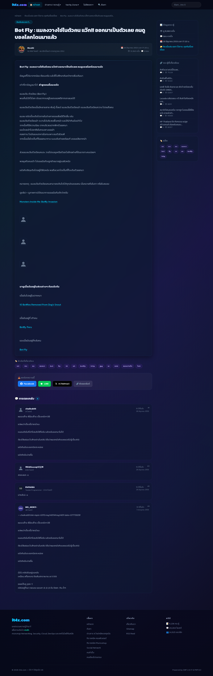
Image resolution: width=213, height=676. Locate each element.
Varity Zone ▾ (72, 4)
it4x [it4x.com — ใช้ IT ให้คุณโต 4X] (19, 4)
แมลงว (184, 146)
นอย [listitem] (116, 366)
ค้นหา (89, 628)
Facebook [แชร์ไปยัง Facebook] (27, 383)
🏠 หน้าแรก (35, 4)
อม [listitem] (33, 366)
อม (176, 146)
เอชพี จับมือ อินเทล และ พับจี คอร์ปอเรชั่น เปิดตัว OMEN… (177, 89)
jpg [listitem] (101, 366)
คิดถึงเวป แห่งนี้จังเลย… (177, 71)
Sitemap (130, 628)
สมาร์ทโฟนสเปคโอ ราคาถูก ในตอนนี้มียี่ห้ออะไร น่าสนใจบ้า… (177, 112)
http (163, 156)
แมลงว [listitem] (42, 366)
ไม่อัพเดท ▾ (88, 4)
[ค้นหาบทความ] (186, 4)
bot (163, 151)
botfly (190, 151)
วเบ (169, 146)
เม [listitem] (108, 366)
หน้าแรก (18, 15)
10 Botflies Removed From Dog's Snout (40, 304)
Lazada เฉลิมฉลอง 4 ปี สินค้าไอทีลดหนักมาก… (177, 101)
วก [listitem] (67, 366)
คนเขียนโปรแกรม (94, 657)
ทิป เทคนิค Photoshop (96, 643)
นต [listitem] (18, 366)
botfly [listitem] (83, 366)
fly (170, 151)
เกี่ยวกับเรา (131, 624)
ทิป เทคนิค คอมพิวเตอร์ (96, 638)
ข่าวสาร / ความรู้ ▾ (53, 4)
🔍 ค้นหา (102, 4)
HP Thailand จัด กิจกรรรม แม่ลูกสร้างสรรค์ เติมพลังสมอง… (177, 124)
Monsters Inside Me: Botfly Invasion (38, 201)
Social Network (94, 647)
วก (176, 151)
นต (163, 146)
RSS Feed (130, 633)
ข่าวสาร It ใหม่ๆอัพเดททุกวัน (98, 633)
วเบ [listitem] (25, 366)
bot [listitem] (51, 366)
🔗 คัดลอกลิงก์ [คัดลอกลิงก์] (83, 383)
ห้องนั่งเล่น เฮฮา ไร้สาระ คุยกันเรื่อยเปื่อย (41, 15)
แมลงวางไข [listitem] (127, 366)
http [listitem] (93, 366)
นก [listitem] (74, 366)
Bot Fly (23, 349)
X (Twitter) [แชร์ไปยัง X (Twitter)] (62, 383)
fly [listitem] (59, 366)
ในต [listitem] (139, 366)
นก (182, 151)
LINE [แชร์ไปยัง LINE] (45, 383)
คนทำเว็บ (90, 652)
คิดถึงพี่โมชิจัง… (177, 79)
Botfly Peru (26, 327)
